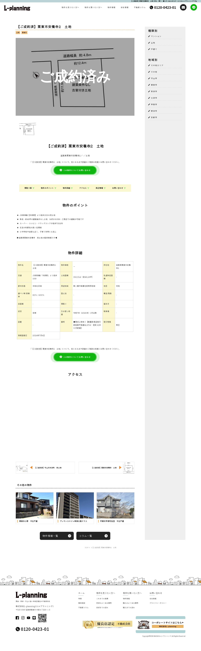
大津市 (154, 98)
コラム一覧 (85, 536)
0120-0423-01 (165, 7)
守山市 (154, 78)
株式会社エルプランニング (162, 636)
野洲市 (154, 111)
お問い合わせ (117, 188)
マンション (156, 36)
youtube (28, 617)
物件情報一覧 (50, 536)
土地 (153, 42)
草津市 (154, 91)
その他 (154, 72)
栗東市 (154, 85)
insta (23, 617)
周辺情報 (99, 188)
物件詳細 (66, 188)
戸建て (154, 49)
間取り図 (28, 188)
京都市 (154, 117)
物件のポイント (47, 188)
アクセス (83, 188)
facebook (17, 617)
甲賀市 (154, 104)
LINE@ (34, 617)
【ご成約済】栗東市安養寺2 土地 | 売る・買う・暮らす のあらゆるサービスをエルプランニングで (163, 1)
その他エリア (157, 65)
